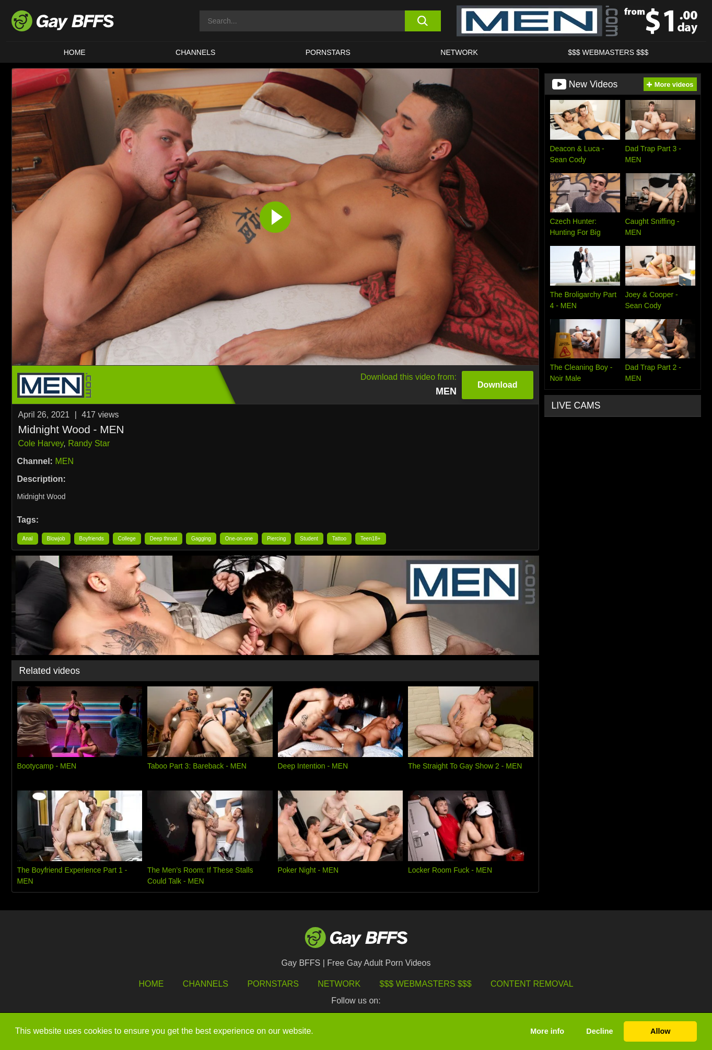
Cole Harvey (41, 443)
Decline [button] (599, 1031)
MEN (64, 461)
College (127, 538)
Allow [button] (660, 1031)
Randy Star (89, 443)
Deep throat (163, 538)
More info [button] (547, 1031)
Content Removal (532, 983)
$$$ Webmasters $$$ (608, 52)
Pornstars (272, 983)
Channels (205, 983)
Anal (27, 538)
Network (459, 52)
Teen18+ (370, 538)
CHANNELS (195, 52)
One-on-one (239, 538)
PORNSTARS (328, 52)
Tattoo (339, 538)
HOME (75, 52)
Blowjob (56, 538)
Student (309, 538)
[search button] (423, 20)
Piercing (276, 538)
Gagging (201, 538)
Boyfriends (91, 538)
